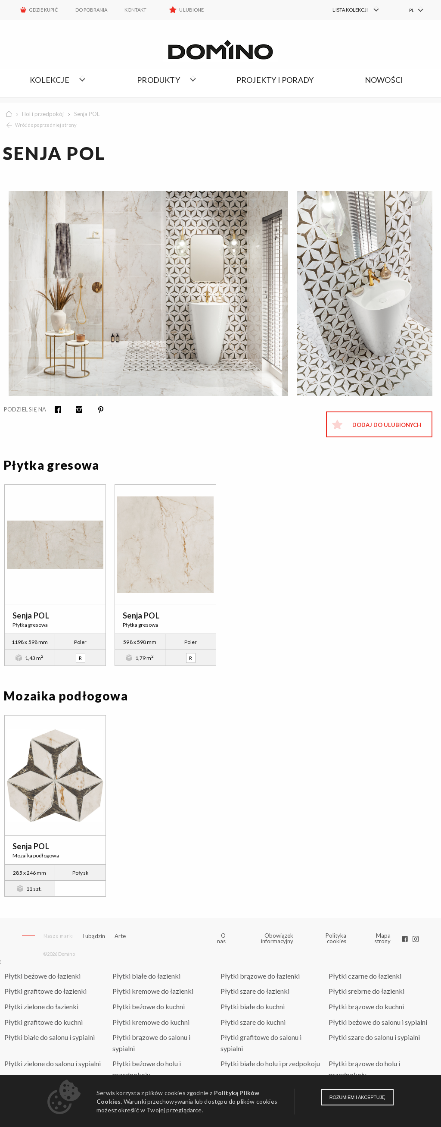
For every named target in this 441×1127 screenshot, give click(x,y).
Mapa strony (382, 938)
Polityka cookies (336, 938)
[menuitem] (351, 10)
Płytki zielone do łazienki (41, 1006)
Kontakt (135, 10)
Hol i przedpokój (43, 113)
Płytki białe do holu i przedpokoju (270, 1063)
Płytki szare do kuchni (253, 1022)
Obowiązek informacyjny (277, 938)
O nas (221, 938)
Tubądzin (93, 935)
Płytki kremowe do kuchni (150, 1022)
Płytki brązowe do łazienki (260, 976)
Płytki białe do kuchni (252, 1006)
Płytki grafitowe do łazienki (45, 991)
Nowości (384, 79)
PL (411, 10)
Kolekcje (49, 79)
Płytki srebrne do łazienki (366, 991)
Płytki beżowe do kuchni (148, 1006)
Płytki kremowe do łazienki (152, 991)
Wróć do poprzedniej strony (46, 125)
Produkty (158, 79)
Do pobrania (91, 10)
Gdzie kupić (43, 10)
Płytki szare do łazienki (254, 991)
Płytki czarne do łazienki (365, 976)
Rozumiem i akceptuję (357, 1097)
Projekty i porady (275, 79)
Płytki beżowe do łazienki (42, 976)
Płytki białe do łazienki (146, 976)
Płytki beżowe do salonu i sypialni (378, 1022)
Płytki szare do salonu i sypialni (374, 1037)
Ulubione (191, 10)
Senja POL (86, 113)
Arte (120, 936)
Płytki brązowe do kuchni (366, 1006)
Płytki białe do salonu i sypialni (49, 1037)
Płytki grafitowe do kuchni (43, 1022)
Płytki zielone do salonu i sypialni (52, 1063)
